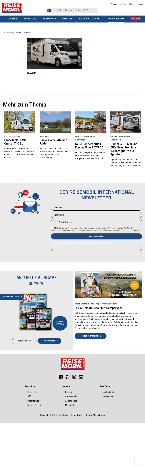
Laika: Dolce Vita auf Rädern (53, 142)
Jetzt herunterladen (90, 336)
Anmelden (96, 236)
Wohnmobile (30, 19)
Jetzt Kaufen (24, 341)
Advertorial (44, 136)
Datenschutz (33, 401)
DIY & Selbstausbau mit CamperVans (99, 308)
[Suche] (49, 10)
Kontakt (68, 392)
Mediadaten (70, 405)
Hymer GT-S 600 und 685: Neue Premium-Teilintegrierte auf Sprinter (123, 149)
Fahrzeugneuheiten (12, 136)
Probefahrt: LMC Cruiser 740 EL (15, 142)
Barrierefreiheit (34, 405)
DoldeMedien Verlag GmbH (70, 415)
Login (140, 4)
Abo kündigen (71, 401)
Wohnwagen (49, 19)
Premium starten (118, 4)
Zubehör (13, 19)
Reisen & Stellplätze (90, 19)
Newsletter (108, 397)
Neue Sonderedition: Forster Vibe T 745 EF (89, 146)
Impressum (32, 392)
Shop (131, 4)
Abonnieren (49, 341)
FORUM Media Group (95, 415)
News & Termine (116, 19)
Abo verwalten (71, 397)
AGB (29, 397)
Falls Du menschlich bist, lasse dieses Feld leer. (81, 243)
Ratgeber (67, 19)
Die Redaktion (109, 392)
